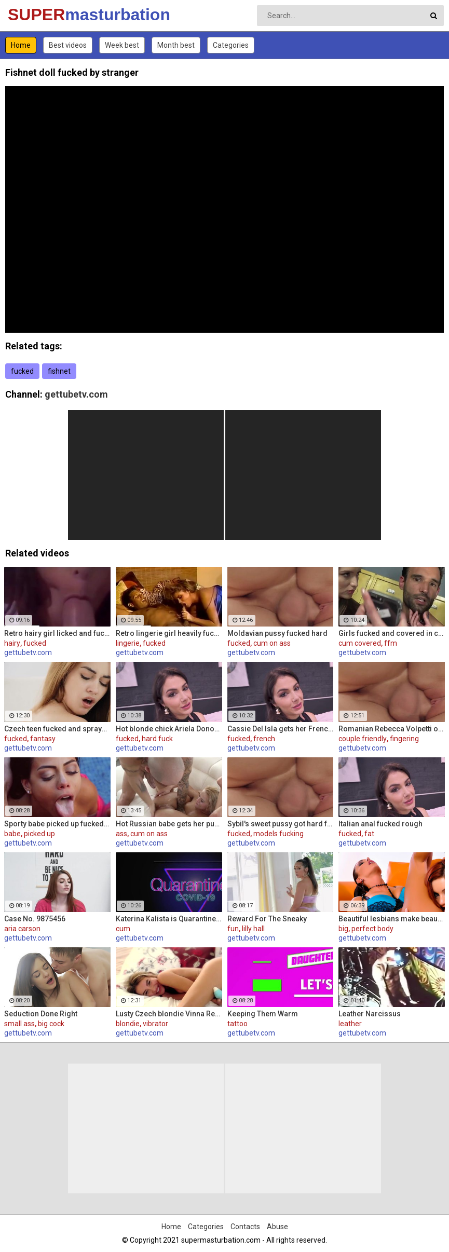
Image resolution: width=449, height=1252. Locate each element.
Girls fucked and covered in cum (391, 633)
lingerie (128, 643)
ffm (390, 643)
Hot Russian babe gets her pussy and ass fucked (169, 824)
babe (12, 833)
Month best (176, 45)
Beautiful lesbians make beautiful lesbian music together (391, 919)
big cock (51, 1023)
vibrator (155, 1023)
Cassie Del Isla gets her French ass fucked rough (280, 729)
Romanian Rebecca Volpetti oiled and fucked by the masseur (391, 729)
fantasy (43, 738)
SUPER (35, 14)
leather (350, 1023)
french (264, 738)
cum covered (359, 643)
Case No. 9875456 (34, 919)
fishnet (59, 371)
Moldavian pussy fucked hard (277, 633)
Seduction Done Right (40, 1014)
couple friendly (362, 738)
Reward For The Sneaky (267, 919)
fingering (404, 738)
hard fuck (157, 738)
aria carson (22, 928)
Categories (231, 45)
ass (121, 833)
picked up (39, 833)
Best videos (68, 45)
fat (369, 833)
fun (233, 928)
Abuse (277, 1226)
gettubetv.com (76, 394)
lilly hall (253, 928)
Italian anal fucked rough (380, 824)
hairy (12, 643)
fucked (22, 371)
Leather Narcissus (369, 1014)
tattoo (237, 1023)
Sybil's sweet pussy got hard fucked (280, 824)
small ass (19, 1023)
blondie (128, 1023)
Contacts (245, 1226)
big (343, 928)
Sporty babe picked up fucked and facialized (57, 824)
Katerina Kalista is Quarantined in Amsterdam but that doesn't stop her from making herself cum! (169, 919)
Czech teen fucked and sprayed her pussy (57, 729)
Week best (122, 45)
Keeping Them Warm (262, 1014)
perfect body (372, 928)
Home (21, 45)
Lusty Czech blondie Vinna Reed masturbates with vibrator (169, 1014)
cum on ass (272, 643)
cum (123, 928)
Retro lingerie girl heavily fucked (169, 633)
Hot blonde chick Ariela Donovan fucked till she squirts (169, 729)
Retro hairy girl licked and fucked (57, 633)
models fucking (278, 833)
